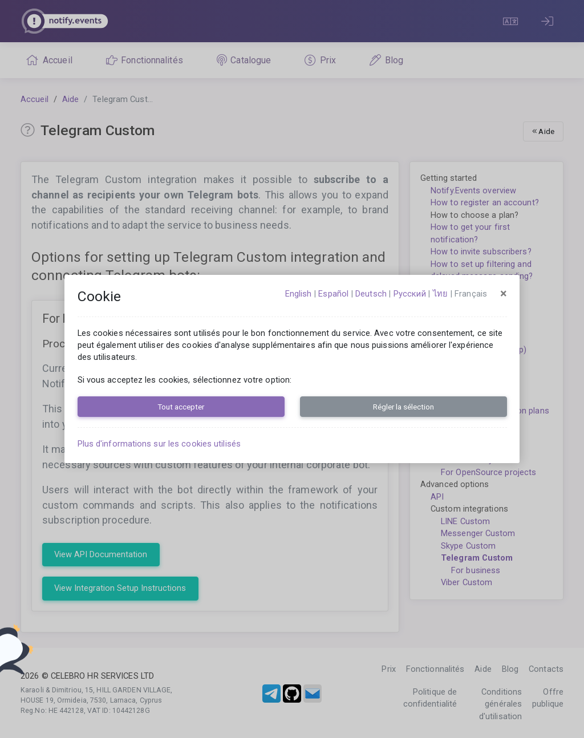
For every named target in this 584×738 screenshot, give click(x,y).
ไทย (440, 294)
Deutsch (371, 294)
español (333, 294)
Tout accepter (180, 406)
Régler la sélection (403, 406)
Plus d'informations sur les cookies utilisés (159, 444)
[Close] (503, 293)
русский (410, 294)
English (298, 294)
